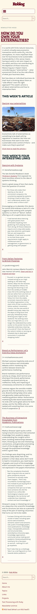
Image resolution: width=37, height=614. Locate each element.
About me (6, 587)
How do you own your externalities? (15, 36)
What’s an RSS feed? (20, 609)
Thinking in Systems (9, 176)
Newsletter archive (9, 606)
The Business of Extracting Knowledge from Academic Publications (14, 420)
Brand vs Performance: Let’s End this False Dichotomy (15, 351)
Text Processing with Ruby (12, 602)
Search (33, 18)
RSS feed (7, 609)
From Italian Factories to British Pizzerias (12, 259)
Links (4, 594)
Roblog (18, 4)
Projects (5, 598)
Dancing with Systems (12, 165)
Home (4, 583)
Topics (4, 591)
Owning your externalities (14, 103)
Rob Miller (13, 572)
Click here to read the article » (14, 149)
